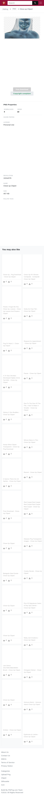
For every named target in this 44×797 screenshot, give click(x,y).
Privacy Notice (7, 766)
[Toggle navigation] (40, 3)
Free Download (22, 89)
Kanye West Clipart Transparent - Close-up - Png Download (11, 447)
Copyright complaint (22, 93)
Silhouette (5, 781)
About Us (5, 752)
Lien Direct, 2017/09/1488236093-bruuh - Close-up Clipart (29, 667)
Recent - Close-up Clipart (32, 471)
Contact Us (5, 756)
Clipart (3, 778)
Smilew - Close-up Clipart (30, 728)
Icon (3, 785)
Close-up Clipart (9, 543)
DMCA (3, 759)
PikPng (5, 9)
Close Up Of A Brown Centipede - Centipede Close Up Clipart (31, 277)
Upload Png (6, 774)
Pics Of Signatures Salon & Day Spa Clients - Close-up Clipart (14, 607)
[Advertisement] (21, 64)
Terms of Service (7, 762)
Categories (5, 771)
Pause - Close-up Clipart (32, 373)
